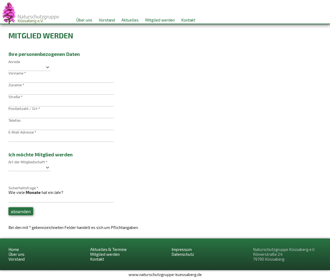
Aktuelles (130, 20)
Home (13, 249)
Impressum (182, 249)
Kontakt (188, 20)
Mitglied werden (160, 20)
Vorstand (107, 20)
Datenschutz (183, 254)
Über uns (84, 20)
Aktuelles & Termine (108, 249)
